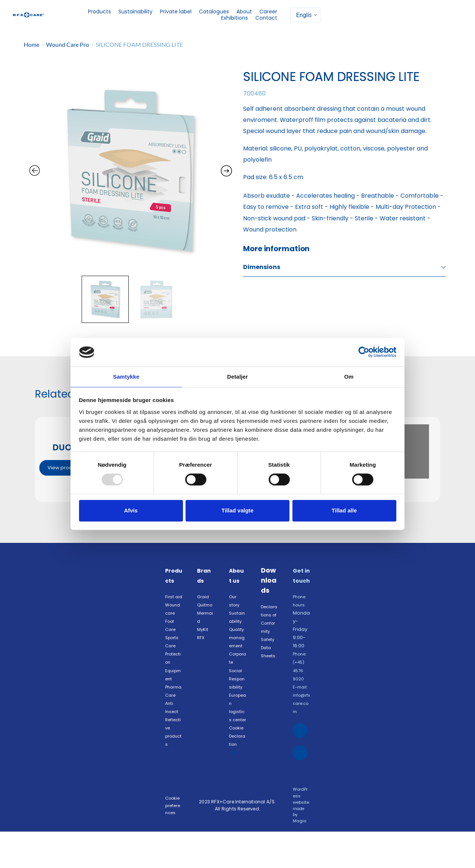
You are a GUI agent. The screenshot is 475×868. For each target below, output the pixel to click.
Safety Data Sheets (270, 665)
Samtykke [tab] (126, 376)
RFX (201, 655)
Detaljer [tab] (237, 376)
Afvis (131, 511)
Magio (299, 857)
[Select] (305, 14)
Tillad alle (344, 511)
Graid (203, 605)
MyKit (203, 646)
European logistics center (237, 737)
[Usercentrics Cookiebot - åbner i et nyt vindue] (363, 351)
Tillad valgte (237, 511)
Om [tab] (348, 376)
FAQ (234, 794)
